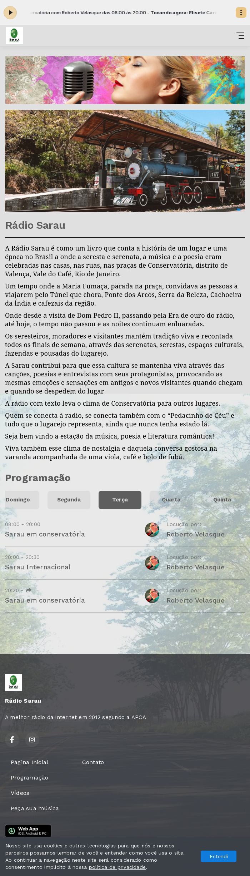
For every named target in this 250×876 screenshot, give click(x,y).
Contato (93, 762)
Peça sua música (35, 808)
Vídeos (20, 793)
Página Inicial (29, 762)
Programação (30, 777)
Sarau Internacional (38, 567)
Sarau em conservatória (45, 534)
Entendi (219, 856)
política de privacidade (117, 867)
